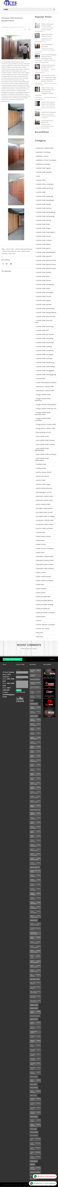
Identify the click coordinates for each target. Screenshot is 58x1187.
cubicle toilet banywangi (45, 216)
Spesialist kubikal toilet (45, 560)
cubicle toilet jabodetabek (46, 252)
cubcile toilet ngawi (43, 168)
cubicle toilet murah (43, 296)
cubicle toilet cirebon (44, 240)
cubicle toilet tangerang (45, 362)
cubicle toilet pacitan (44, 304)
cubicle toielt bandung (44, 188)
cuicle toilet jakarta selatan (46, 382)
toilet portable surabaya (45, 612)
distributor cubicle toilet (45, 390)
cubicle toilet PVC (42, 330)
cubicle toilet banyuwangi (45, 212)
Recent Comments (29, 645)
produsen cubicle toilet (44, 520)
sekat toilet (12, 253)
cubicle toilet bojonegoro (45, 232)
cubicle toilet (10, 249)
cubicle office (41, 180)
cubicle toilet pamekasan (45, 308)
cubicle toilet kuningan (44, 292)
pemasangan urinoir (44, 492)
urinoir (38, 620)
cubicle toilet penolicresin (23, 249)
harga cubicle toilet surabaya (43, 419)
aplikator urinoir (42, 156)
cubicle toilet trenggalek (45, 370)
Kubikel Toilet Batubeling (48, 112)
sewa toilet (40, 552)
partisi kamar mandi (43, 472)
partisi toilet (40, 480)
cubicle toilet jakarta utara (46, 268)
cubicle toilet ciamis (43, 236)
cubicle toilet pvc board (45, 334)
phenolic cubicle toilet (44, 500)
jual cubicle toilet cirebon (45, 444)
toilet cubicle (41, 572)
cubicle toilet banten (44, 208)
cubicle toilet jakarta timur (46, 264)
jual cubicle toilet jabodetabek (42, 449)
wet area (39, 633)
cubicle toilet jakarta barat (46, 260)
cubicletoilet (40, 378)
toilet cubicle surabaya (44, 580)
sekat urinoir (41, 544)
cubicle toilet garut (43, 248)
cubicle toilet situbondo (45, 342)
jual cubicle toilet (42, 436)
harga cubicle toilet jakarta (46, 404)
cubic (38, 176)
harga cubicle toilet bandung (43, 399)
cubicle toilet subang (44, 346)
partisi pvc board (42, 476)
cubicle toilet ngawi (43, 300)
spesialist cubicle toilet (44, 556)
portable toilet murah (44, 512)
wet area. (39, 636)
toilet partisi (40, 592)
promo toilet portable (44, 528)
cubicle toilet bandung (44, 196)
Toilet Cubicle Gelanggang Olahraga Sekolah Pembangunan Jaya (48, 56)
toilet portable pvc (43, 608)
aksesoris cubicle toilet (44, 148)
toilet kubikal (41, 588)
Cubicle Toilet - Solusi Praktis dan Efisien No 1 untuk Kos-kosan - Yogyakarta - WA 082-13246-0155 (45, 91)
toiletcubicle (40, 616)
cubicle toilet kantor (43, 280)
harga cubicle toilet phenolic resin (43, 413)
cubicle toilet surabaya (44, 354)
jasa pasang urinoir (43, 432)
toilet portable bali (43, 596)
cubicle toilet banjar (43, 204)
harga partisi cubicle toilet (46, 424)
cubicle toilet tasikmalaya (45, 366)
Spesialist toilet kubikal (45, 568)
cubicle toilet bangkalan (45, 200)
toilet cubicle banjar (43, 576)
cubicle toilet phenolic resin (11, 251)
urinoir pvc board (42, 628)
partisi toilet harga (43, 484)
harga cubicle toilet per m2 (46, 408)
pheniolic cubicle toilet (44, 496)
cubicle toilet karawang (45, 284)
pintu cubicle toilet (43, 504)
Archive (52, 659)
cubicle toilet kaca (43, 276)
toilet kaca (40, 584)
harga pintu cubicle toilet (45, 428)
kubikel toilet (41, 468)
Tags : (4, 249)
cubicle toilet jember (43, 272)
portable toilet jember (44, 508)
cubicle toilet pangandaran (46, 312)
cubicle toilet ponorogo (45, 326)
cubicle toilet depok (43, 244)
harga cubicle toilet (43, 394)
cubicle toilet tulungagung (46, 374)
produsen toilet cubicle (44, 524)
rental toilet (40, 532)
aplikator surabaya (43, 152)
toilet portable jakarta (44, 600)
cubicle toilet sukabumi (45, 350)
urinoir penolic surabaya (45, 624)
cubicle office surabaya (44, 184)
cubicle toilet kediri (43, 288)
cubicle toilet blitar (43, 224)
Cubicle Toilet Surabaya (12, 659)
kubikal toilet (41, 464)
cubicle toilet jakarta (43, 256)
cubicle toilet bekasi (43, 220)
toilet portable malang (44, 604)
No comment (19, 27)
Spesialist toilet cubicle (44, 564)
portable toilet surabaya (45, 516)
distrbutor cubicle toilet (45, 386)
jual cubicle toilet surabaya (46, 454)
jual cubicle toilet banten (45, 440)
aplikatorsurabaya (43, 164)
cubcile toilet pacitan (44, 172)
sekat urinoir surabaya (44, 548)
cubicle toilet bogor (43, 228)
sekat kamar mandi (43, 536)
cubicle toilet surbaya (44, 358)
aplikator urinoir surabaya (46, 160)
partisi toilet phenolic (44, 488)
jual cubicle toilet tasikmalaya (42, 459)
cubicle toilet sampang (44, 338)
